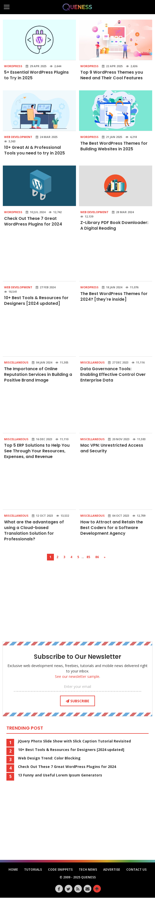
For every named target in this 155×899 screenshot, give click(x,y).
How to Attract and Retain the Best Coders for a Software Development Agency (111, 529)
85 (88, 558)
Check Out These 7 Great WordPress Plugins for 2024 (33, 221)
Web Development (18, 137)
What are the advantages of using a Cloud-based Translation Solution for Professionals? (34, 531)
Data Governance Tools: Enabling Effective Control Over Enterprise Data (113, 375)
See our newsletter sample (77, 677)
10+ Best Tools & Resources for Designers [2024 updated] (36, 301)
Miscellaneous (16, 363)
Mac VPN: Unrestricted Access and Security (111, 449)
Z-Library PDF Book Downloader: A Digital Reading (112, 225)
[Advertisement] (77, 598)
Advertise (111, 871)
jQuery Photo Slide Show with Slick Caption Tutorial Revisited (74, 742)
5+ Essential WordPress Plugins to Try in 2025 (36, 75)
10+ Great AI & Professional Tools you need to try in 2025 (34, 150)
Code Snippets (60, 871)
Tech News (88, 871)
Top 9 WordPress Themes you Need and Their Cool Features (111, 75)
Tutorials (33, 871)
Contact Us (136, 871)
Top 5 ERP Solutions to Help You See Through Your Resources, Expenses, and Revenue (37, 452)
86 (97, 558)
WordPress (13, 66)
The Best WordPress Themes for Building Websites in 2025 (114, 146)
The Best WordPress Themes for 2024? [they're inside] (114, 296)
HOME (13, 871)
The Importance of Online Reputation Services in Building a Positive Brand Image (36, 375)
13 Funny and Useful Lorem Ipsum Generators (60, 776)
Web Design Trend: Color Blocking (49, 759)
